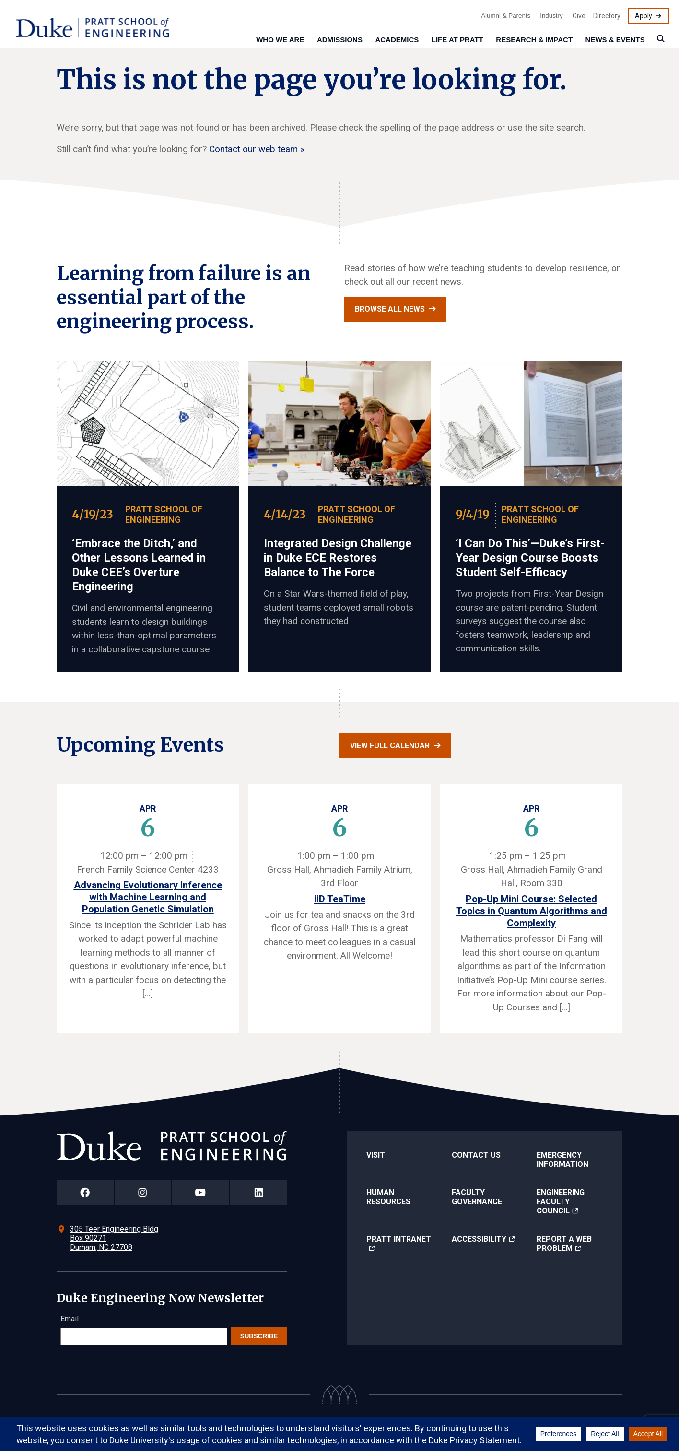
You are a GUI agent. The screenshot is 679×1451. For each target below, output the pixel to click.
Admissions (340, 40)
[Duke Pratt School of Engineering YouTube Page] (201, 1192)
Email (69, 1318)
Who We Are (280, 40)
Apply (643, 16)
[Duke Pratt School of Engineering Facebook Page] (85, 1192)
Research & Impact (534, 40)
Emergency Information (562, 1160)
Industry (551, 15)
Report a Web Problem (564, 1244)
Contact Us (476, 1155)
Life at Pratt (457, 40)
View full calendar (390, 745)
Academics (397, 40)
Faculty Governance (477, 1197)
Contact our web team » (256, 149)
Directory (606, 16)
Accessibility (479, 1239)
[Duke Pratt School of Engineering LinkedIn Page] (258, 1192)
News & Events (615, 40)
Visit (375, 1155)
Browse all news (390, 308)
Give (579, 16)
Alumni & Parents (505, 15)
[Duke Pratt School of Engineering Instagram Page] (143, 1192)
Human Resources (388, 1197)
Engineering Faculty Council (561, 1201)
